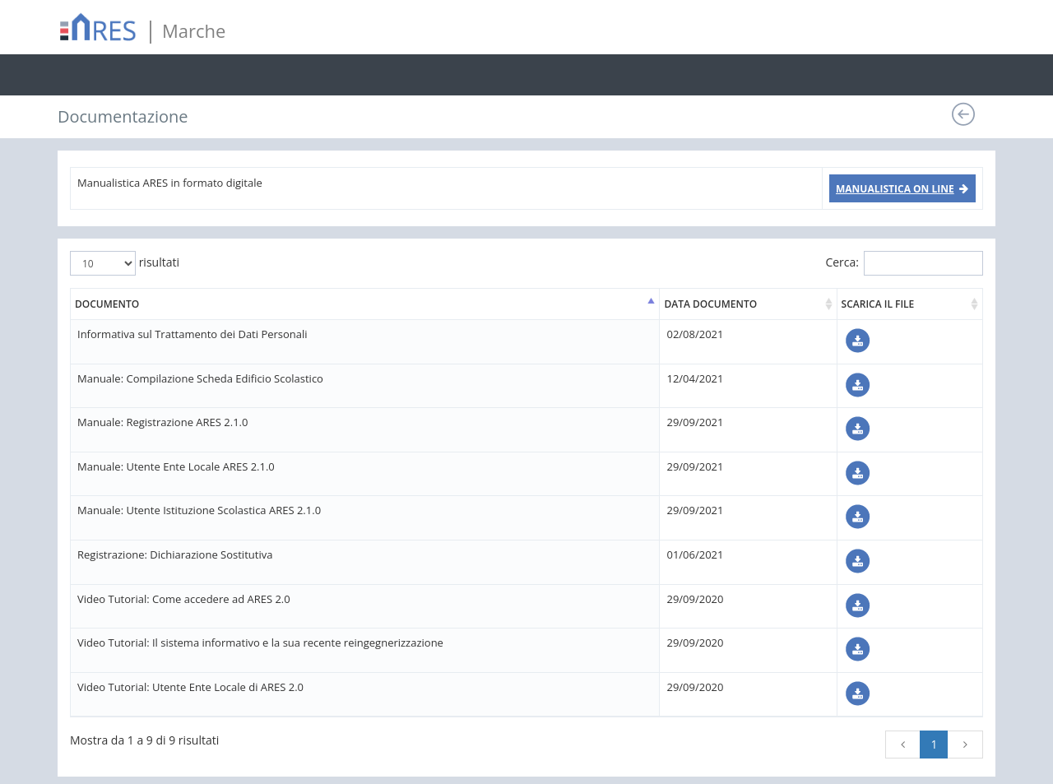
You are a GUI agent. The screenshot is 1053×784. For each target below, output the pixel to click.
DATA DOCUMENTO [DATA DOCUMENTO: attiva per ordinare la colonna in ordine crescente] (710, 304)
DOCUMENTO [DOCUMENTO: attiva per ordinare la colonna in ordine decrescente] (107, 304)
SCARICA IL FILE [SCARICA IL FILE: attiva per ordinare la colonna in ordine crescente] (878, 304)
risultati (124, 263)
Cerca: (904, 263)
